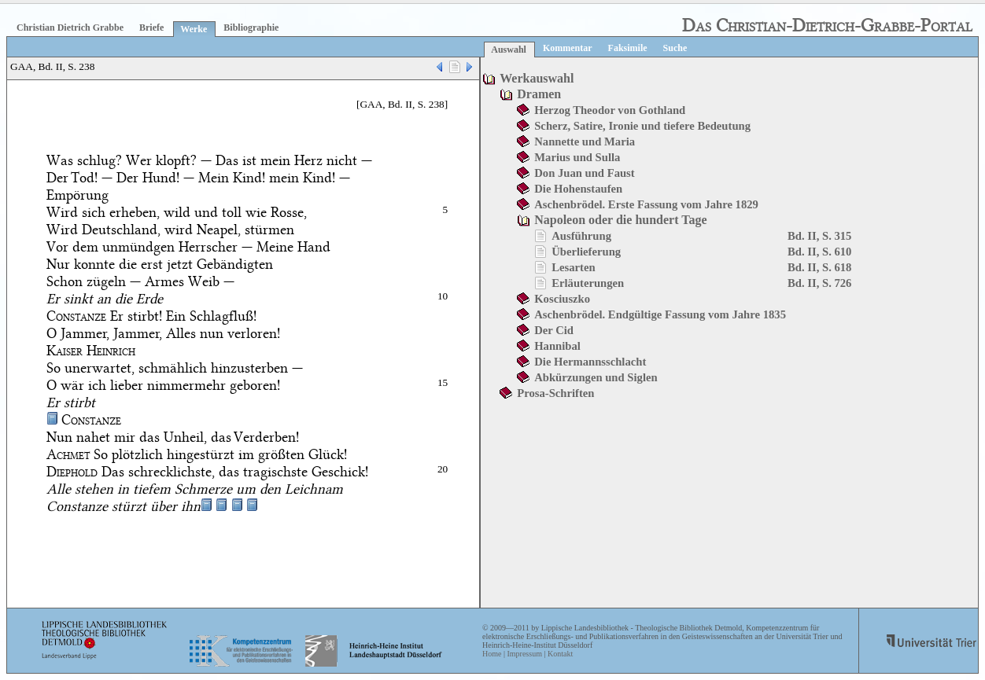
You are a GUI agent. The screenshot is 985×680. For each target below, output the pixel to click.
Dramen (539, 94)
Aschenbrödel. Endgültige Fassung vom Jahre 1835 (660, 314)
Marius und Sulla (577, 157)
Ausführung (581, 236)
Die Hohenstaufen (578, 188)
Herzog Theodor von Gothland (609, 110)
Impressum (524, 653)
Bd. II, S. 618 (819, 267)
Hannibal (557, 346)
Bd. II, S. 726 (819, 283)
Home (491, 653)
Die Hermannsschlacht (590, 361)
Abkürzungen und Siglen (595, 377)
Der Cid (554, 330)
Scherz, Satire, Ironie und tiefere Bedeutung (642, 125)
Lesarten (573, 267)
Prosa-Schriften (555, 393)
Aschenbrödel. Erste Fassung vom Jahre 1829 (646, 204)
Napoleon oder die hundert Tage (620, 219)
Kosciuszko (562, 298)
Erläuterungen (588, 283)
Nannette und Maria (584, 141)
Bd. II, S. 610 (819, 251)
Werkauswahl (537, 78)
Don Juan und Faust (584, 173)
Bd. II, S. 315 (819, 236)
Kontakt (560, 653)
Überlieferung (586, 251)
